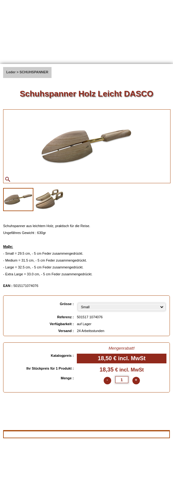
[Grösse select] (121, 307)
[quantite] (121, 379)
